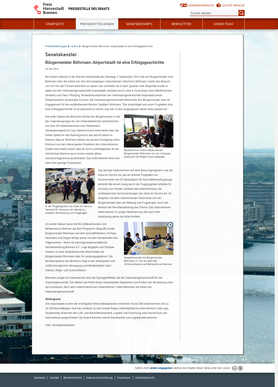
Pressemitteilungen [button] (97, 24)
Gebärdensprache (201, 5)
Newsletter (181, 24)
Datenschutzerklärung (99, 378)
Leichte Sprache (233, 5)
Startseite (55, 24)
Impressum (124, 378)
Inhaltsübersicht (144, 378)
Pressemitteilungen (57, 46)
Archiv (76, 46)
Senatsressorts (139, 24)
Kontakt (54, 378)
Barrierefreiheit (73, 378)
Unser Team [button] (223, 24)
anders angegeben (161, 368)
